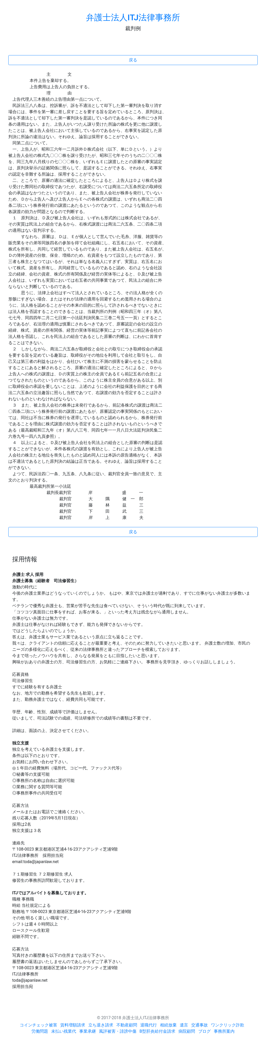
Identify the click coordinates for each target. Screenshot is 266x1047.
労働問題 (39, 1031)
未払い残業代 (63, 1031)
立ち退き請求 (100, 1025)
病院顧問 (186, 1031)
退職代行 (148, 1025)
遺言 (184, 1025)
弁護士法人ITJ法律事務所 (133, 17)
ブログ (204, 1031)
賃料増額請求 (72, 1025)
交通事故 (199, 1025)
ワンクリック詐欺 (227, 1025)
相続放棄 (168, 1025)
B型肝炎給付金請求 (157, 1031)
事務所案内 (224, 1031)
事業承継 (87, 1031)
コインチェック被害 (38, 1025)
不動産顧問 (126, 1025)
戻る (133, 59)
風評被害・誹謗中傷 (117, 1031)
